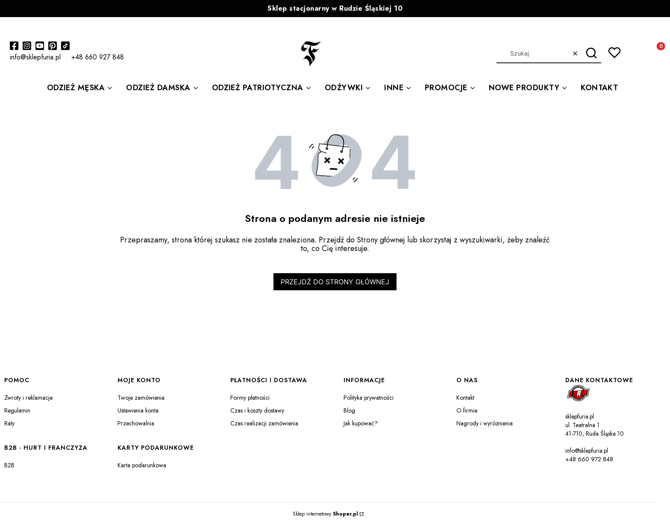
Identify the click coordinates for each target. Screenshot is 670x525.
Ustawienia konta (138, 410)
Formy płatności (250, 397)
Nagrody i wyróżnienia (484, 423)
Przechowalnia (136, 423)
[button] (591, 53)
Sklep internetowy (325, 514)
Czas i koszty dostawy (257, 410)
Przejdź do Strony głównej (335, 281)
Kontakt (465, 397)
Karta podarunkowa (142, 465)
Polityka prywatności (369, 397)
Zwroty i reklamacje (28, 397)
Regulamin (17, 410)
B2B (9, 465)
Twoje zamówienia (141, 397)
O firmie (466, 410)
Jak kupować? (361, 423)
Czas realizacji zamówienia (264, 423)
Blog (349, 410)
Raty (9, 423)
